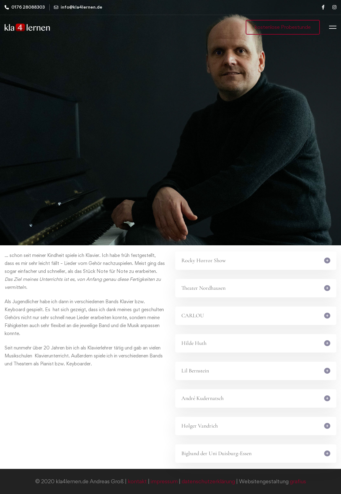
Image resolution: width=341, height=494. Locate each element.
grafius (298, 481)
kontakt (137, 481)
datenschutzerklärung (208, 481)
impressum (164, 481)
